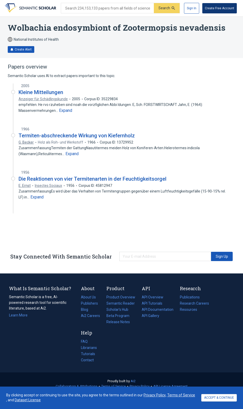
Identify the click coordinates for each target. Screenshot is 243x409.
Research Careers (194, 303)
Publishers (89, 303)
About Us (88, 297)
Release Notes (118, 322)
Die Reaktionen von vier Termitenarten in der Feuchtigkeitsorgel (92, 179)
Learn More (18, 315)
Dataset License (28, 400)
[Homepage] (30, 8)
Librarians (89, 348)
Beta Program (117, 316)
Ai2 (133, 381)
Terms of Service (113, 386)
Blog (86, 309)
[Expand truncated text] (65, 110)
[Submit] (167, 8)
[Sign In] (191, 8)
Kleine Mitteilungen (41, 92)
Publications (190, 297)
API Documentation (157, 309)
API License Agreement (170, 386)
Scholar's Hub (117, 309)
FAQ (84, 341)
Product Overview (120, 297)
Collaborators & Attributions (76, 386)
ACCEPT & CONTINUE (219, 397)
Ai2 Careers (90, 316)
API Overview (152, 297)
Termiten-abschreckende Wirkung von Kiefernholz (77, 135)
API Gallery (150, 316)
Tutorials (88, 354)
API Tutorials (152, 303)
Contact (87, 360)
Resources (188, 309)
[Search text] (107, 8)
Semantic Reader (120, 303)
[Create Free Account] (219, 8)
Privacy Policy (139, 386)
